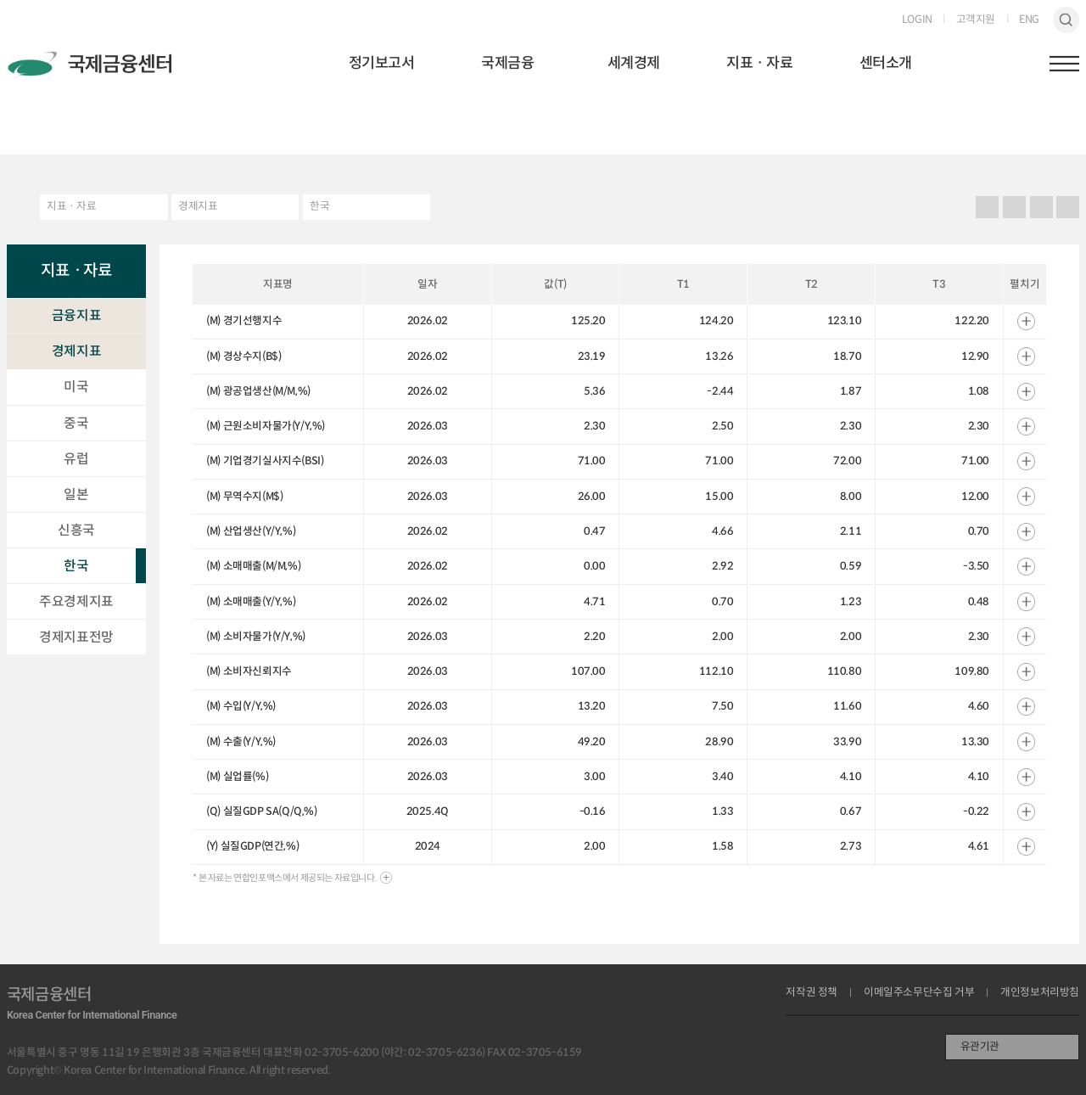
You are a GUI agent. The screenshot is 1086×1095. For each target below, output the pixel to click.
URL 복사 (1014, 207)
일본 (76, 494)
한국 (319, 206)
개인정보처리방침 (1039, 992)
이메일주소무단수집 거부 (919, 992)
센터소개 (885, 62)
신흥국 (76, 530)
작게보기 (1068, 207)
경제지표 (197, 206)
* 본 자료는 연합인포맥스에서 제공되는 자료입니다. (285, 878)
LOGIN (917, 19)
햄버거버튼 (1065, 64)
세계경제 (633, 62)
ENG (1029, 19)
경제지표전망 (76, 637)
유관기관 (979, 1046)
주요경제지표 (76, 601)
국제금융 (507, 62)
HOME (17, 207)
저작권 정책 (811, 992)
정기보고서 (382, 62)
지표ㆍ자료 (759, 62)
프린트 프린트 (987, 207)
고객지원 (975, 19)
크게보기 (1041, 207)
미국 (76, 387)
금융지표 (76, 315)
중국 (76, 423)
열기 (1026, 321)
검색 (1066, 20)
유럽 (76, 459)
